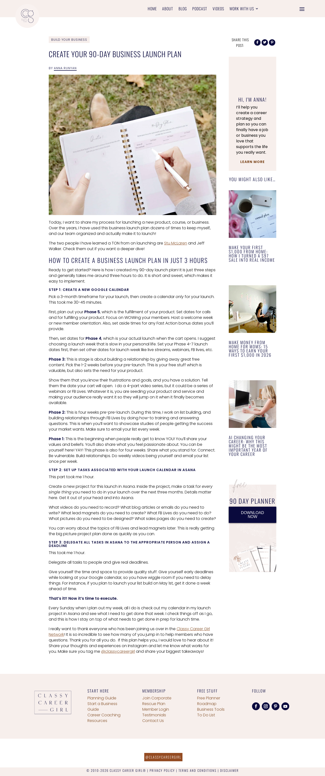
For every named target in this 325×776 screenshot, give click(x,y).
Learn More (252, 161)
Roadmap (207, 704)
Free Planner (208, 698)
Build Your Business (69, 40)
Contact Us (153, 720)
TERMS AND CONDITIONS (198, 770)
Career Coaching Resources (103, 717)
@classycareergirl (118, 651)
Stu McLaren (175, 243)
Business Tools (211, 709)
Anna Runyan (65, 68)
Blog (183, 9)
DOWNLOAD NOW (252, 515)
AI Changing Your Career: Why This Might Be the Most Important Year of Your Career (248, 445)
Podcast (199, 9)
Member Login (155, 709)
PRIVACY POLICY (162, 770)
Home (152, 9)
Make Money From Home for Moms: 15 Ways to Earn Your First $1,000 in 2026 (250, 348)
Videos (218, 9)
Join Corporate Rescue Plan (156, 701)
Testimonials (154, 715)
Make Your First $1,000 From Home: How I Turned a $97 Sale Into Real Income (252, 253)
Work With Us (241, 9)
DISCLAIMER (229, 770)
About (167, 9)
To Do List (206, 715)
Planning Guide (101, 698)
